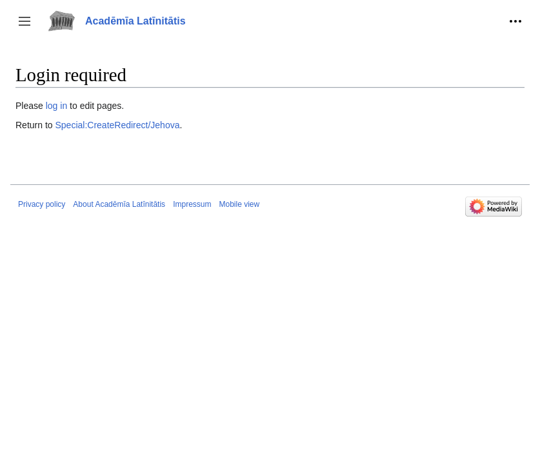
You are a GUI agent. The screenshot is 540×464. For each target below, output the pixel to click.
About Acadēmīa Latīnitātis (119, 204)
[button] (24, 21)
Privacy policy (41, 204)
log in (56, 106)
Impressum (192, 204)
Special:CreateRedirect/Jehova (117, 125)
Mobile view (239, 204)
